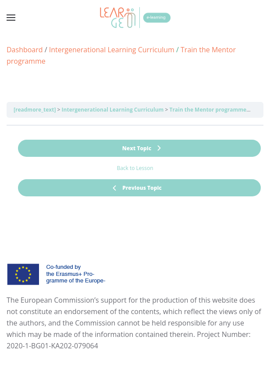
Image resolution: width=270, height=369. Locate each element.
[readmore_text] (35, 109)
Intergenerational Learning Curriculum (113, 109)
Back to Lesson (135, 168)
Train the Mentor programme (207, 109)
